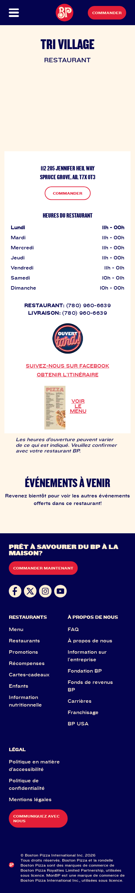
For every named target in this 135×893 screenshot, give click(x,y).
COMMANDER (67, 193)
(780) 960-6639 (88, 305)
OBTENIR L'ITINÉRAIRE (67, 374)
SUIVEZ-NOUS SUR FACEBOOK (67, 365)
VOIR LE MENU (78, 405)
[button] (14, 12)
